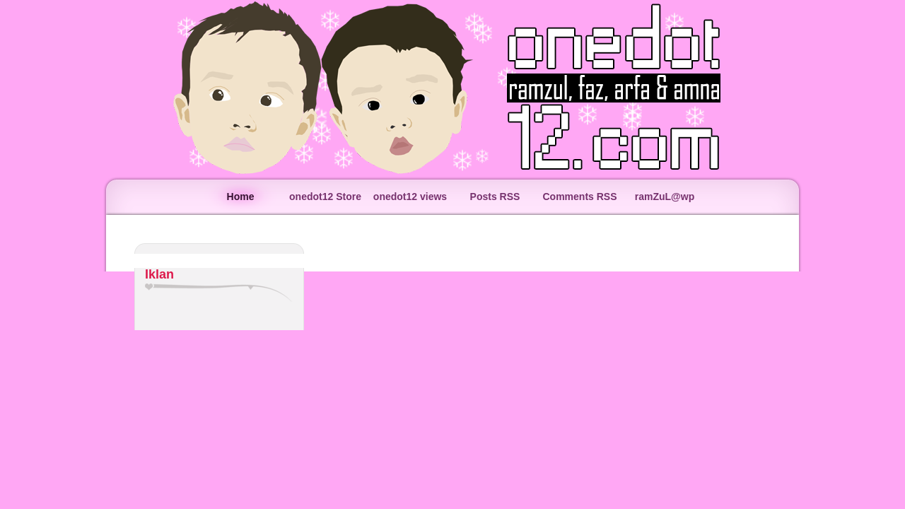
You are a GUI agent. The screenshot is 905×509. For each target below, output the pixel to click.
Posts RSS (495, 196)
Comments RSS (579, 196)
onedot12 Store (325, 196)
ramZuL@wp (664, 196)
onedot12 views (410, 196)
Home (241, 196)
